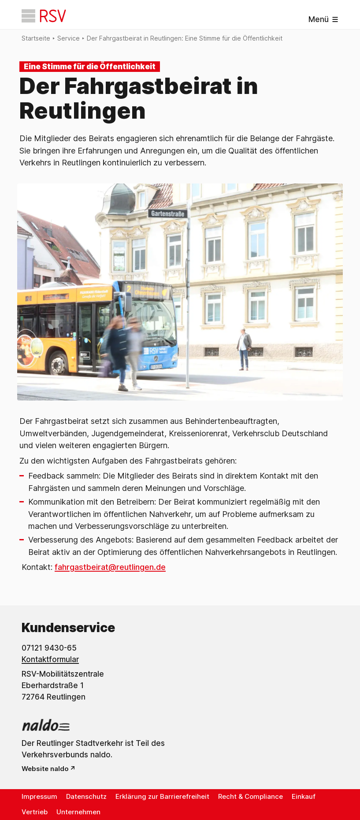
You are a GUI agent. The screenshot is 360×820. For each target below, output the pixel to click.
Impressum (39, 796)
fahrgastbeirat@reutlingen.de (110, 567)
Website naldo (45, 768)
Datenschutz (86, 796)
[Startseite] (44, 16)
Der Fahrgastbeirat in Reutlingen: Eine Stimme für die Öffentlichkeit (184, 38)
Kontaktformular (50, 659)
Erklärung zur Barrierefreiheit (162, 796)
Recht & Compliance (250, 796)
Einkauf (303, 796)
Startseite (36, 38)
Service (68, 38)
